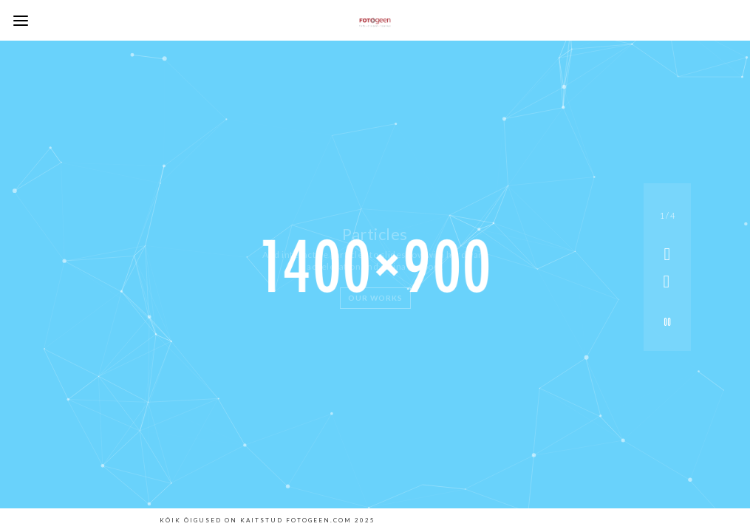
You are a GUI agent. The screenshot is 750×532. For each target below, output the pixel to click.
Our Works (375, 297)
